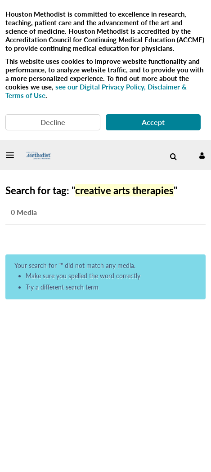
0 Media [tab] (24, 212)
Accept (153, 122)
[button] (12, 155)
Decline (52, 122)
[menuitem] (173, 157)
